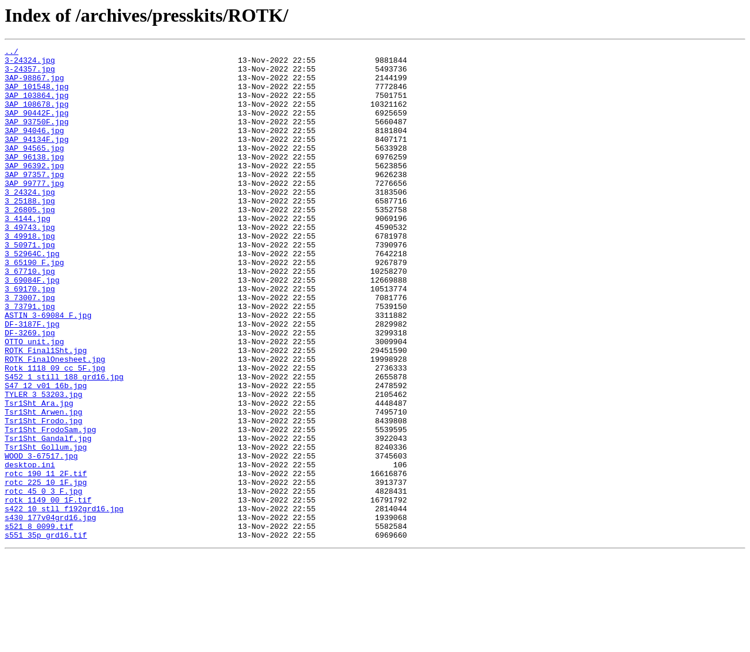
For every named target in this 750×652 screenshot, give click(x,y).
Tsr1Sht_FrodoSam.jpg (50, 506)
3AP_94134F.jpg (37, 158)
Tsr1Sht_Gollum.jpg (46, 527)
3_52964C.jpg (32, 295)
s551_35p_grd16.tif (46, 633)
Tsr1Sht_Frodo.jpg (44, 496)
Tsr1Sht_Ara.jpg (39, 475)
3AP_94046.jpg (34, 147)
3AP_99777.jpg (34, 211)
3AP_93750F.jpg (37, 137)
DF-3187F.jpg (32, 380)
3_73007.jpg (30, 348)
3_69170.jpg (30, 337)
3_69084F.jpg (32, 327)
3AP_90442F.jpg (37, 126)
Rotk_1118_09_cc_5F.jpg (55, 432)
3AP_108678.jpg (37, 116)
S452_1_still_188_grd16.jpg (64, 443)
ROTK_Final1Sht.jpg (46, 411)
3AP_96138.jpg (34, 179)
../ (11, 52)
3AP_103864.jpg (37, 105)
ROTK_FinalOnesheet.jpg (55, 422)
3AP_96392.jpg (34, 190)
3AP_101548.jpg (37, 95)
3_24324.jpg (30, 221)
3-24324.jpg (30, 63)
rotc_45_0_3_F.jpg (44, 580)
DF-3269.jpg (30, 390)
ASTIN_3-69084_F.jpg (48, 369)
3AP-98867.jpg (34, 84)
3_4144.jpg (27, 253)
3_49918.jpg (30, 274)
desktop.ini (30, 549)
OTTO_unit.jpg (34, 401)
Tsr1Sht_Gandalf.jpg (48, 517)
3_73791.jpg (30, 359)
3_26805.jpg (30, 242)
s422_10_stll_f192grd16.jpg (64, 601)
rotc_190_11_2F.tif (46, 559)
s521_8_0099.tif (39, 622)
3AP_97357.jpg (34, 200)
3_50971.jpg (30, 285)
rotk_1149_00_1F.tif (48, 591)
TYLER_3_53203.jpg (44, 464)
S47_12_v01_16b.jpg (46, 454)
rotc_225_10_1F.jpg (46, 570)
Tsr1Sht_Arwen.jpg (44, 485)
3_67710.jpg (30, 316)
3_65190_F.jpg (34, 306)
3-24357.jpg (30, 74)
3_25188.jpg (30, 232)
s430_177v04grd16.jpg (50, 612)
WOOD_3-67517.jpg (41, 538)
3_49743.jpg (30, 264)
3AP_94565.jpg (34, 169)
